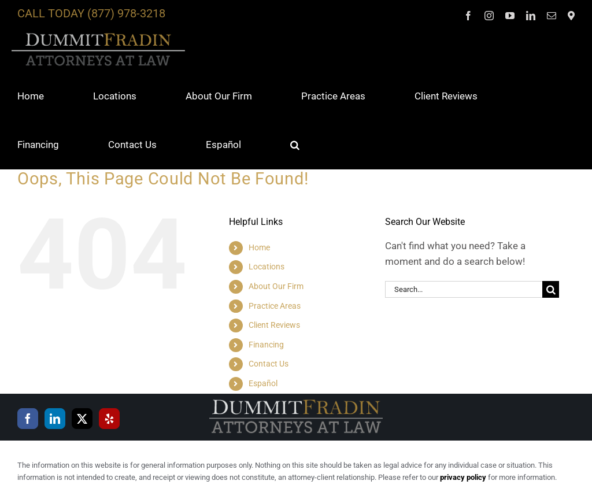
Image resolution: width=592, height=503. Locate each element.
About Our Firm (276, 286)
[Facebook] (27, 418)
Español (263, 383)
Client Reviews (274, 325)
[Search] (550, 289)
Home (259, 247)
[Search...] (463, 289)
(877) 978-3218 (126, 13)
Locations (266, 266)
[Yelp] (109, 418)
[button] (295, 144)
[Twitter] (82, 418)
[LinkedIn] (55, 418)
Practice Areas (275, 305)
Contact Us (268, 363)
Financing (266, 344)
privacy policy (463, 477)
